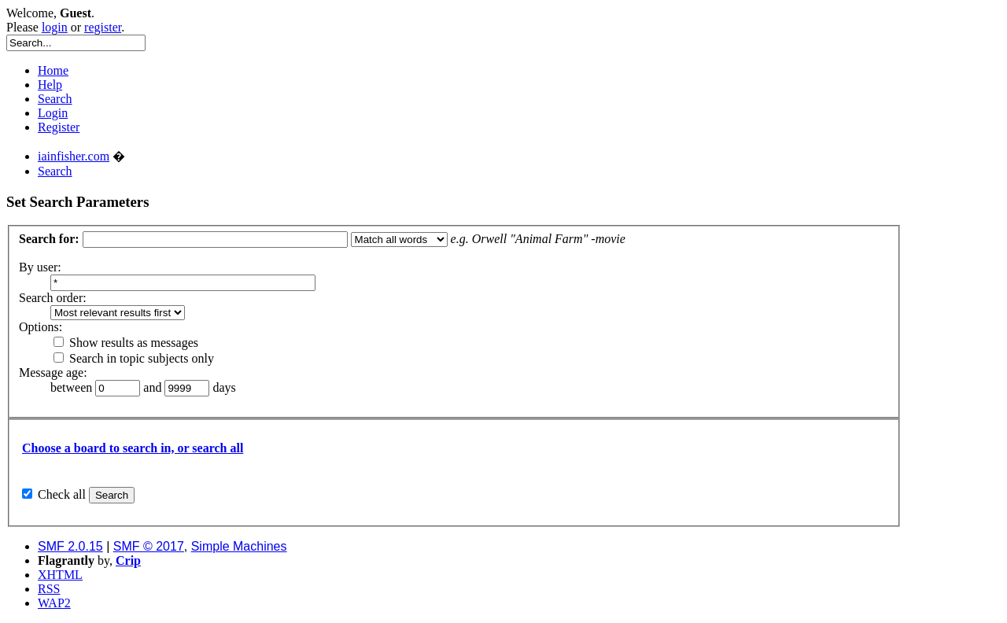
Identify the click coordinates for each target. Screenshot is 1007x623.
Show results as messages (125, 342)
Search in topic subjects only (133, 358)
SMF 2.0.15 (70, 546)
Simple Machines (239, 546)
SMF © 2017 (148, 546)
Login (53, 113)
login (55, 27)
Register (58, 127)
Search (55, 98)
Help (50, 84)
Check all (62, 494)
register (102, 27)
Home (53, 70)
